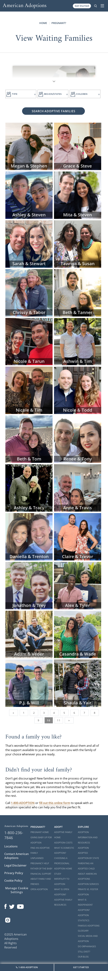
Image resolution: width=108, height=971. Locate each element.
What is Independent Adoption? (85, 905)
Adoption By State (88, 858)
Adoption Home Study (63, 871)
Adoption (83, 847)
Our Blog (83, 956)
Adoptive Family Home (63, 835)
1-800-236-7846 (13, 835)
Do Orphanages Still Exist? (87, 949)
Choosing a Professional (61, 861)
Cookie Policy (13, 881)
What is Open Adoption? (61, 892)
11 (59, 720)
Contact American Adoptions (16, 856)
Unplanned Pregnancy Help (39, 861)
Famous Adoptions (89, 925)
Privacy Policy (13, 873)
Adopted (83, 852)
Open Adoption (39, 889)
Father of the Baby (41, 868)
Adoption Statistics (83, 918)
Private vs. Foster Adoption (88, 892)
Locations (11, 846)
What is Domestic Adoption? (64, 850)
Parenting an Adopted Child (86, 866)
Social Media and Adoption (88, 938)
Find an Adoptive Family (40, 850)
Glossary (83, 930)
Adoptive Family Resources (63, 902)
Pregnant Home (39, 832)
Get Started (82, 5)
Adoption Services (88, 884)
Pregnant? (58, 23)
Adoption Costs (63, 842)
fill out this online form (54, 803)
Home (43, 23)
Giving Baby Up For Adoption (41, 840)
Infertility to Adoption (61, 881)
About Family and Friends (40, 881)
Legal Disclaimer (15, 865)
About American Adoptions (87, 876)
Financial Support (40, 873)
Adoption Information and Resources (88, 837)
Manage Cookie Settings (16, 890)
